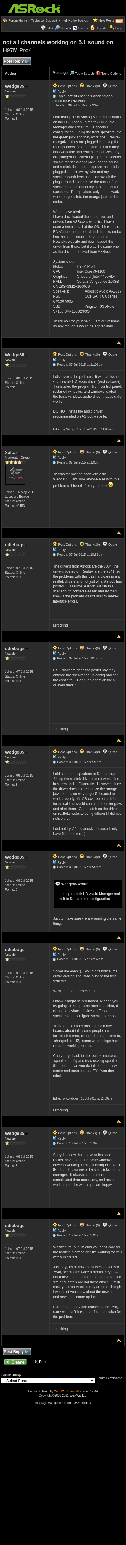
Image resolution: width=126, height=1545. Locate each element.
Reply (61, 91)
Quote (112, 86)
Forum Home (17, 20)
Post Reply (16, 61)
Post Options (64, 86)
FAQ (50, 28)
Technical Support (44, 20)
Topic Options (108, 73)
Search (65, 28)
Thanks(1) (89, 1133)
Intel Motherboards (74, 20)
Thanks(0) (89, 86)
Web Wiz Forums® (66, 1391)
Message (60, 73)
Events (80, 28)
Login (119, 28)
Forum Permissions (111, 1378)
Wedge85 (16, 86)
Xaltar (12, 452)
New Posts (106, 20)
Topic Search (82, 73)
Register (102, 28)
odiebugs (16, 544)
